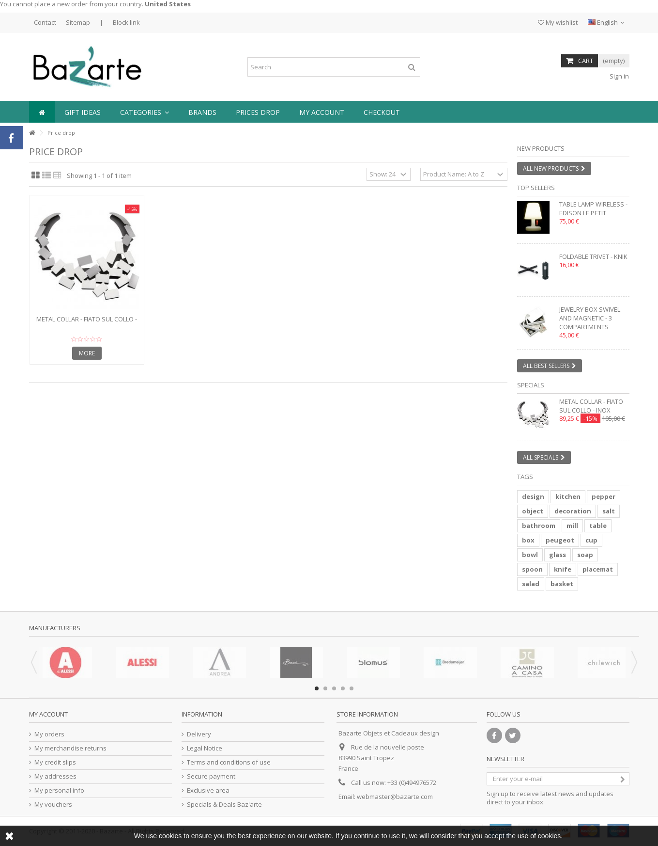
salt (608, 511)
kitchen (568, 496)
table (598, 525)
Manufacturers (54, 627)
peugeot (560, 540)
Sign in (618, 76)
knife (562, 569)
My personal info (59, 790)
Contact (45, 22)
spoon (532, 569)
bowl (530, 554)
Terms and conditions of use (229, 762)
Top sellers (536, 187)
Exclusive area (208, 790)
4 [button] (343, 688)
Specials (530, 385)
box (528, 540)
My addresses (55, 776)
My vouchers (53, 804)
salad (530, 583)
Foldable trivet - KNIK (593, 256)
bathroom (538, 525)
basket (562, 583)
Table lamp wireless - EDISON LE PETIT (593, 208)
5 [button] (351, 688)
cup (591, 540)
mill (572, 525)
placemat (597, 569)
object (532, 511)
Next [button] (634, 662)
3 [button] (334, 688)
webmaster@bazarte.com (395, 796)
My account (48, 714)
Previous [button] (34, 662)
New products (541, 148)
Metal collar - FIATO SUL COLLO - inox (86, 323)
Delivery (199, 734)
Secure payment (211, 776)
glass (557, 554)
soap (585, 554)
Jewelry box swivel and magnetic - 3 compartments (589, 318)
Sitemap (78, 22)
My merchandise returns (70, 748)
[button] (144, 112)
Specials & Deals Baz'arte (224, 804)
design (533, 496)
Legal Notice (204, 748)
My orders (49, 734)
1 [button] (317, 688)
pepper (603, 496)
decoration (572, 511)
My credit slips (55, 762)
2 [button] (325, 688)
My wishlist (558, 22)
